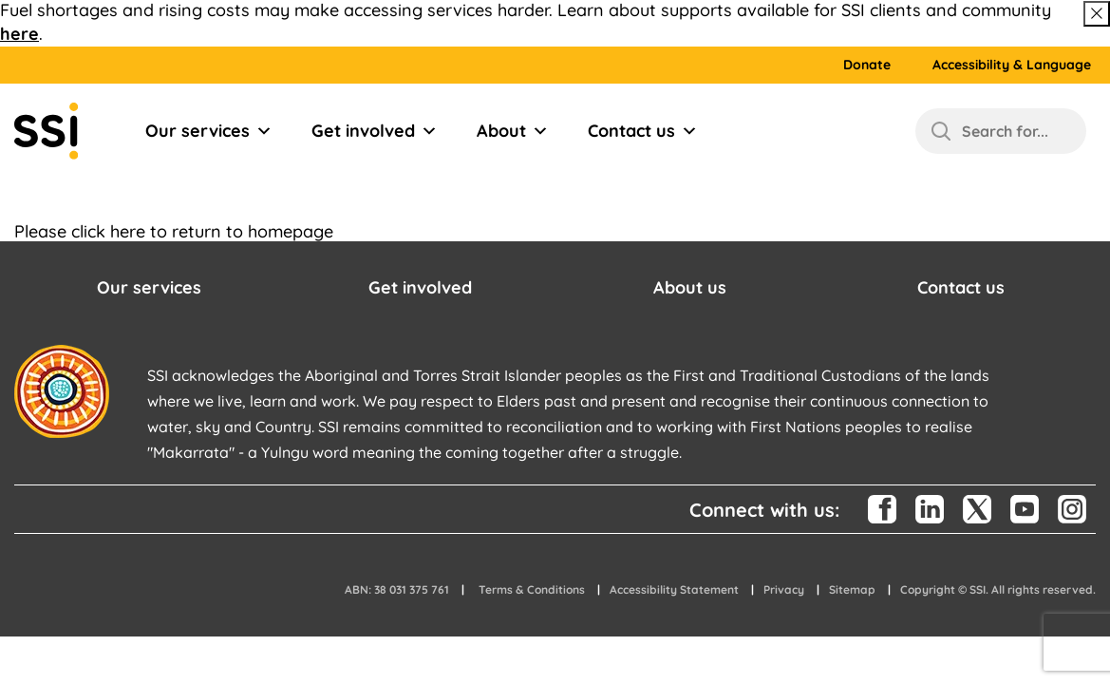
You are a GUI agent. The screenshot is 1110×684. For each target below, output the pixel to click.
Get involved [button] (420, 287)
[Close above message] (1096, 14)
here (19, 34)
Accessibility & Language (1011, 65)
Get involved (374, 131)
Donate (867, 65)
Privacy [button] (783, 589)
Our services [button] (149, 287)
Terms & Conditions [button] (532, 589)
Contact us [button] (961, 287)
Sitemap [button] (852, 589)
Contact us (643, 131)
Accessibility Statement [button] (674, 589)
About (513, 131)
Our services (209, 131)
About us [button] (689, 287)
